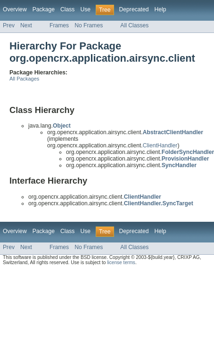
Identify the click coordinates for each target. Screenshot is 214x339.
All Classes (134, 25)
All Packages (24, 78)
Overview (15, 9)
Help (160, 9)
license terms (121, 262)
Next (26, 25)
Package (44, 9)
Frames (59, 25)
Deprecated (134, 9)
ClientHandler (160, 145)
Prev (9, 25)
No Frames (88, 25)
